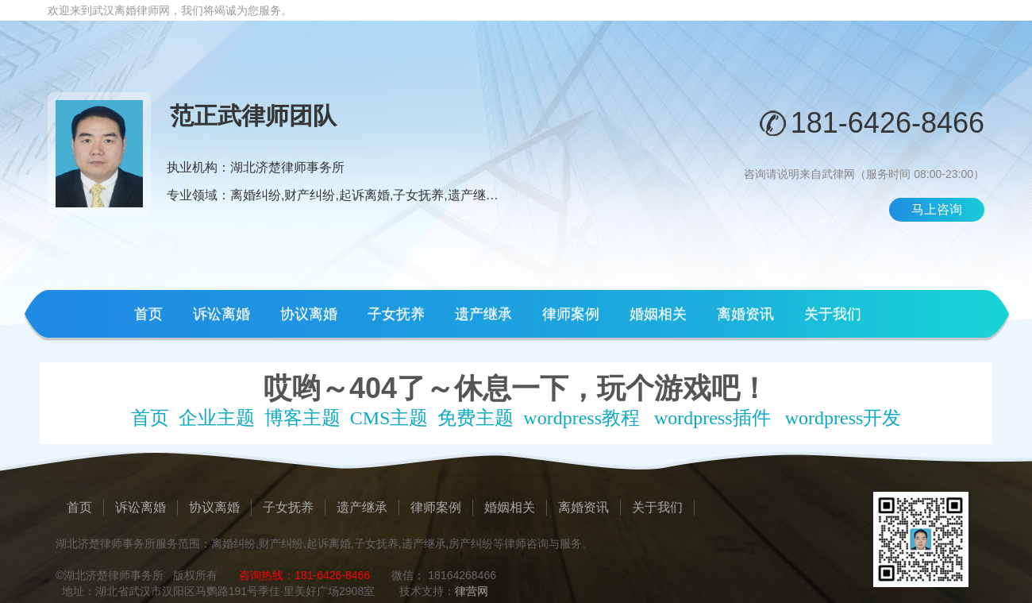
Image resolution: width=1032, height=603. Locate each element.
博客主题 (302, 418)
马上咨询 (936, 209)
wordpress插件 (712, 418)
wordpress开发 (843, 418)
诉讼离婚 (221, 314)
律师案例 (570, 314)
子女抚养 (396, 314)
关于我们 (832, 314)
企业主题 (217, 418)
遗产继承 (483, 314)
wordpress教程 (581, 418)
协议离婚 (308, 314)
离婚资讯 (745, 314)
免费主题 (475, 418)
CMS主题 (389, 418)
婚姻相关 (658, 314)
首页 (148, 314)
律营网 (471, 591)
